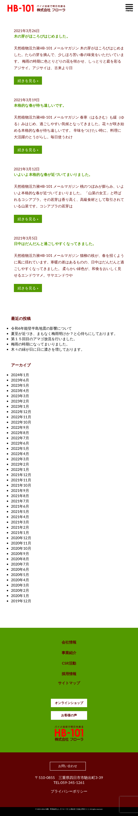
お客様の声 (69, 715)
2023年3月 (20, 396)
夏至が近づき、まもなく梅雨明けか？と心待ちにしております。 (64, 333)
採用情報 (69, 673)
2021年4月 (20, 516)
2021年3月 (20, 522)
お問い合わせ (67, 766)
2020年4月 (20, 580)
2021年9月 (20, 490)
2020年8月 (20, 559)
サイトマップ (69, 683)
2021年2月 (20, 527)
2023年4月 (20, 390)
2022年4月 (20, 453)
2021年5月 (20, 511)
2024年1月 (20, 375)
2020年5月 (20, 574)
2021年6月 (20, 506)
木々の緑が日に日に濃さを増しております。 (47, 349)
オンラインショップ (69, 703)
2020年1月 (20, 595)
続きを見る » (28, 80)
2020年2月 (20, 590)
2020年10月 (21, 548)
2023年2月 (20, 401)
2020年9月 (20, 553)
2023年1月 (20, 406)
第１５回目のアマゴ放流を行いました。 (44, 338)
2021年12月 (21, 474)
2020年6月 (20, 569)
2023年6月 (20, 380)
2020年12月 (21, 538)
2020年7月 (20, 564)
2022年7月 (20, 438)
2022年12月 (21, 411)
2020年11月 (21, 543)
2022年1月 (20, 469)
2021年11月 (21, 480)
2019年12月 (21, 601)
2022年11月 (21, 417)
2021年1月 (20, 532)
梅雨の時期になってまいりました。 (40, 344)
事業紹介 (69, 652)
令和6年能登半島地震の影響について (41, 328)
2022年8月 (20, 432)
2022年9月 (20, 427)
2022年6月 (20, 443)
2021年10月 (21, 485)
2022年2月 (20, 464)
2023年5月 (20, 385)
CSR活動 (69, 663)
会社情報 (69, 642)
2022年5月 (20, 448)
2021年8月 (20, 495)
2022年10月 (21, 422)
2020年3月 (20, 585)
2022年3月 (20, 459)
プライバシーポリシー (69, 791)
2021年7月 (20, 501)
